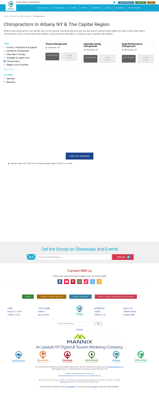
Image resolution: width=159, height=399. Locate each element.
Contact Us (100, 315)
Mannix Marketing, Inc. (115, 367)
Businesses (99, 308)
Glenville (11, 78)
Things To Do (42, 8)
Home (6, 16)
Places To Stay (14, 311)
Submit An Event (80, 297)
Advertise (140, 2)
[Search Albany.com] (75, 323)
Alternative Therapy (16, 54)
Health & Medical (25, 16)
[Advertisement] (79, 211)
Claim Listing (69, 56)
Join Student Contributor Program (116, 297)
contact (94, 386)
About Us (127, 308)
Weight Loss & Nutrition (18, 64)
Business (120, 8)
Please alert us (65, 382)
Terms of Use (82, 375)
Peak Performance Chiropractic (132, 45)
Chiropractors (39, 16)
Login (151, 2)
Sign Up (123, 257)
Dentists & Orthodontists (18, 51)
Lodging (73, 8)
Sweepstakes (129, 311)
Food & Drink (58, 8)
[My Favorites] (114, 2)
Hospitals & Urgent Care (18, 58)
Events (84, 8)
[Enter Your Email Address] (74, 257)
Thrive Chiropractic (56, 44)
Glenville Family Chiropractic (92, 45)
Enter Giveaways (126, 2)
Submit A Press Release (51, 297)
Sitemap (79, 329)
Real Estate (43, 315)
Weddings (96, 8)
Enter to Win (134, 8)
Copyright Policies (94, 375)
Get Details (52, 55)
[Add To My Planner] (76, 44)
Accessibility (70, 386)
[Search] (98, 323)
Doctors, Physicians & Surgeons (22, 47)
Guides (108, 8)
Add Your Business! (80, 156)
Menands (11, 82)
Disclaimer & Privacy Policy (67, 375)
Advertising (129, 315)
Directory (13, 16)
